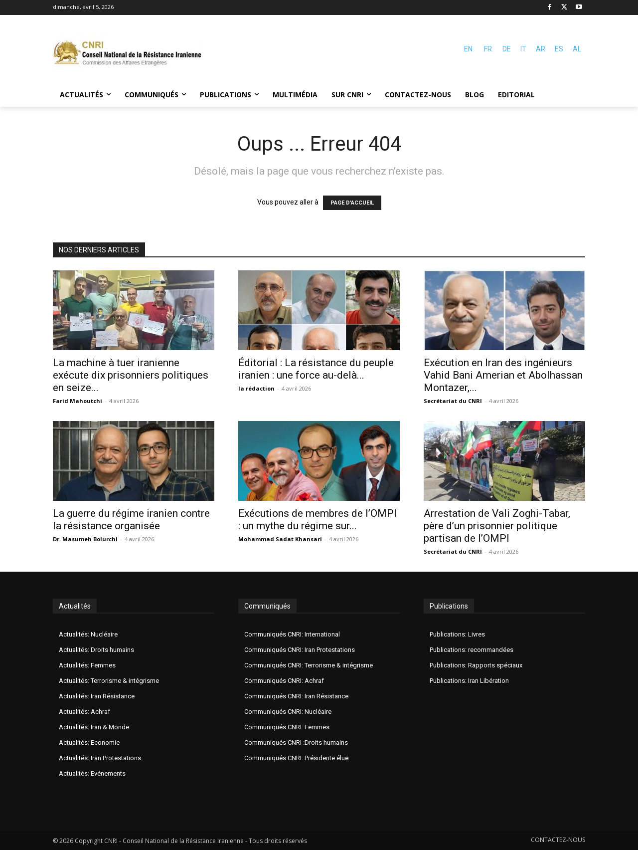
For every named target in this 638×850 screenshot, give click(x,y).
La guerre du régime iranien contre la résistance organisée (131, 519)
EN (468, 49)
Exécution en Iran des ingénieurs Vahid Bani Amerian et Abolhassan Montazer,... (503, 375)
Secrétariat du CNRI (453, 401)
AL (577, 49)
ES (559, 49)
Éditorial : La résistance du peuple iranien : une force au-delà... (316, 369)
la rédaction (256, 388)
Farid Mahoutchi (77, 401)
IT (523, 49)
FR (488, 49)
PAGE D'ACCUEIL (352, 203)
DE (506, 49)
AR (540, 49)
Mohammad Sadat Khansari (280, 539)
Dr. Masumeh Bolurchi (85, 539)
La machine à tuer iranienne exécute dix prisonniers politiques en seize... (130, 375)
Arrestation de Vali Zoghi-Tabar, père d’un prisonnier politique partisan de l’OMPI (497, 525)
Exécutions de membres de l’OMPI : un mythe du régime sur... (317, 519)
